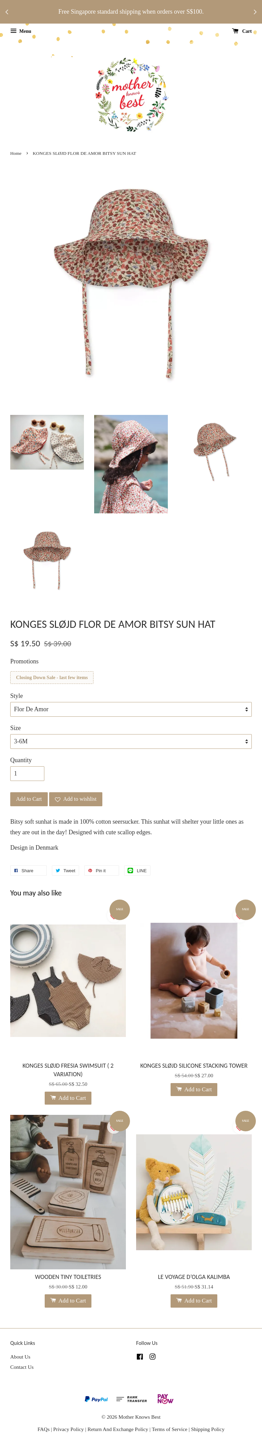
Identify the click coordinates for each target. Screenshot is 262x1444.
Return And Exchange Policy (117, 1429)
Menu (20, 31)
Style (16, 695)
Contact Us (21, 1367)
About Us (20, 1357)
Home (15, 153)
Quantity (21, 760)
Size (15, 728)
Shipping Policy (207, 1429)
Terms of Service (170, 1429)
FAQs (43, 1429)
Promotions (24, 661)
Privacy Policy (68, 1429)
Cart (242, 31)
